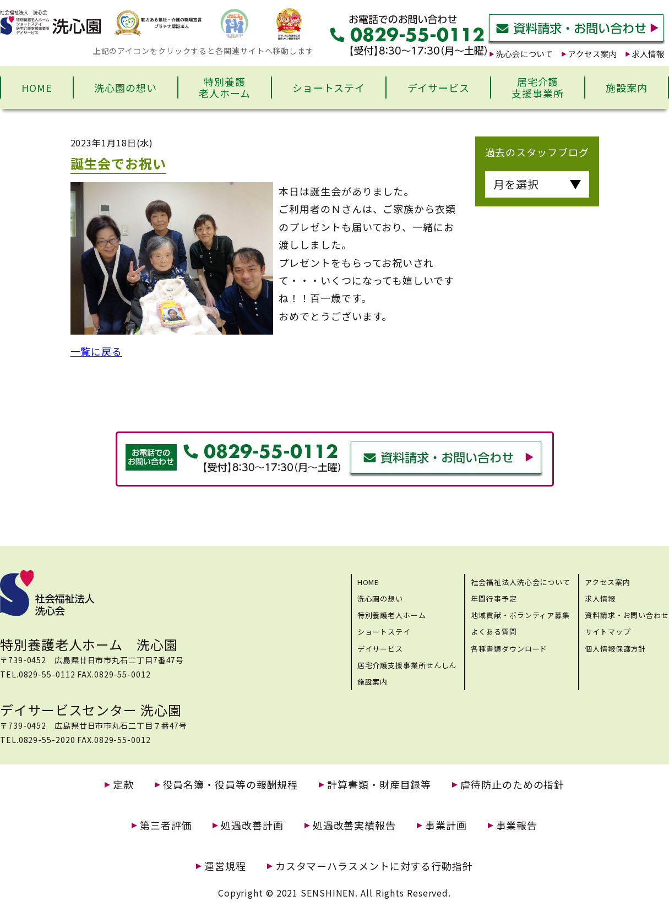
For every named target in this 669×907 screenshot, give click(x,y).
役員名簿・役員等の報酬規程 (230, 784)
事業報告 (517, 825)
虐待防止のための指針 (512, 784)
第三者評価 (166, 825)
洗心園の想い (125, 87)
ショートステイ (328, 87)
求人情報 (600, 598)
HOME (36, 87)
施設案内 (627, 87)
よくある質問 (493, 631)
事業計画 (446, 825)
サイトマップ (607, 631)
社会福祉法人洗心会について (520, 582)
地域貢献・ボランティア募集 (520, 615)
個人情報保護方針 (615, 648)
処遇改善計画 (252, 825)
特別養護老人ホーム (225, 88)
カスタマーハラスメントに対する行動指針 (374, 866)
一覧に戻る (96, 351)
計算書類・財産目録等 (379, 784)
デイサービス (438, 87)
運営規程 (225, 866)
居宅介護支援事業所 (538, 88)
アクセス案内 (607, 582)
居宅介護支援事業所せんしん (407, 665)
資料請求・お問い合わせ (627, 615)
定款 (123, 784)
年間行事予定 (493, 598)
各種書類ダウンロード (509, 648)
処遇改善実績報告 (354, 825)
